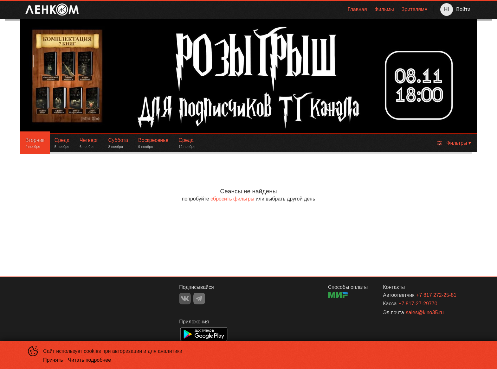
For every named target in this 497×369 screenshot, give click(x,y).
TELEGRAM (199, 298)
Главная (357, 9)
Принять (53, 360)
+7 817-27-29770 (417, 303)
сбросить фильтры (232, 198)
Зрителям (413, 9)
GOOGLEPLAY (204, 334)
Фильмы (384, 9)
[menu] (257, 9)
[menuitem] (357, 9)
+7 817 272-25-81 (436, 295)
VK (185, 298)
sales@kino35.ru (425, 312)
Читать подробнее (89, 360)
